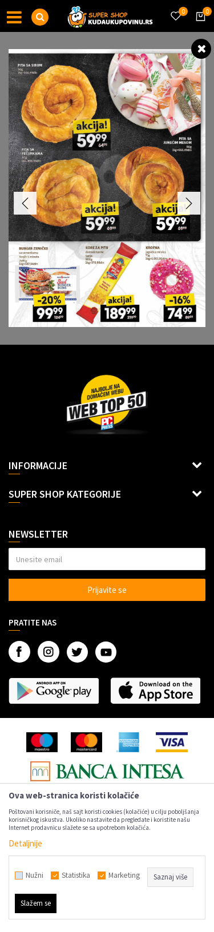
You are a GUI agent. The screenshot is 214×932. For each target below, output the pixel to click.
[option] (107, 188)
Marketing (124, 875)
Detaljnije (25, 843)
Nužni (34, 875)
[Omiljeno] (175, 9)
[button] (40, 17)
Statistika (76, 875)
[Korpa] (198, 27)
